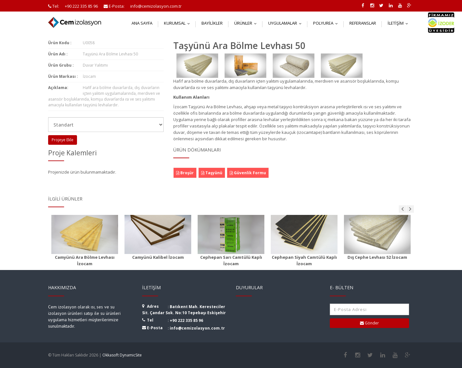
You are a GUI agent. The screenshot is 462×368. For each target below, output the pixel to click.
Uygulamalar (286, 23)
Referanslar (362, 23)
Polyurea (327, 23)
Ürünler (247, 23)
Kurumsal (178, 23)
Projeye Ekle (62, 140)
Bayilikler (212, 23)
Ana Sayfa (142, 23)
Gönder (369, 323)
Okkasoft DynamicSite (122, 355)
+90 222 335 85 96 (186, 320)
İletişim (399, 23)
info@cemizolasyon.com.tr (197, 328)
